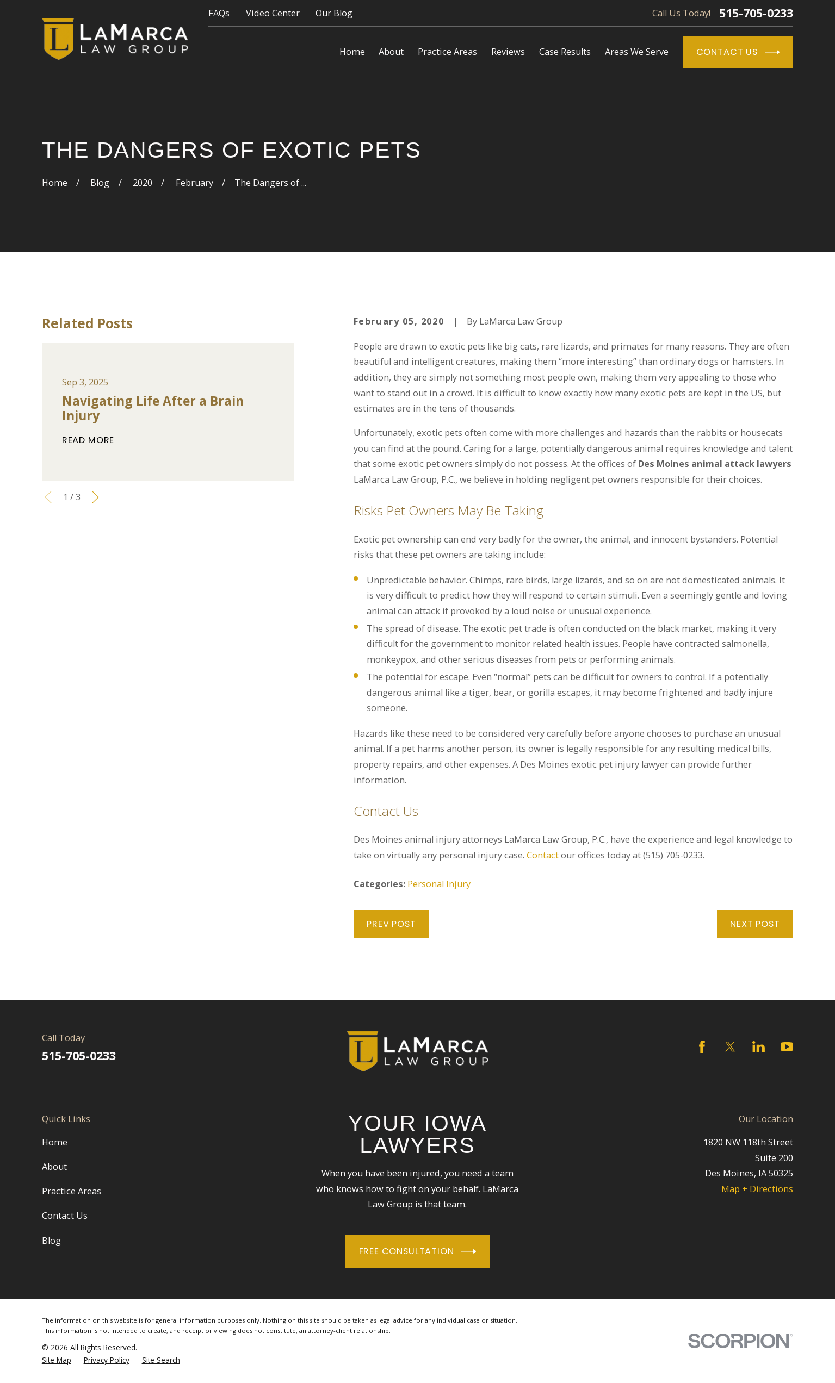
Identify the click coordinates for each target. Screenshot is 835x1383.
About (54, 1167)
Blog (51, 1241)
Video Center (273, 13)
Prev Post (391, 924)
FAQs (219, 13)
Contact (543, 855)
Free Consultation (418, 1251)
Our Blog (334, 13)
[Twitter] (730, 1047)
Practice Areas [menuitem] (447, 52)
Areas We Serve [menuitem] (637, 52)
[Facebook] (702, 1047)
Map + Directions (757, 1189)
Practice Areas (71, 1191)
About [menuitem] (391, 52)
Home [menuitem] (352, 52)
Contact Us (738, 52)
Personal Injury (439, 884)
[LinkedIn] (758, 1047)
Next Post (755, 924)
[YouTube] (787, 1047)
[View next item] (95, 497)
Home (54, 1142)
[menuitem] (56, 1360)
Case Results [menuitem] (565, 52)
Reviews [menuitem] (508, 52)
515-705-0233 (756, 13)
